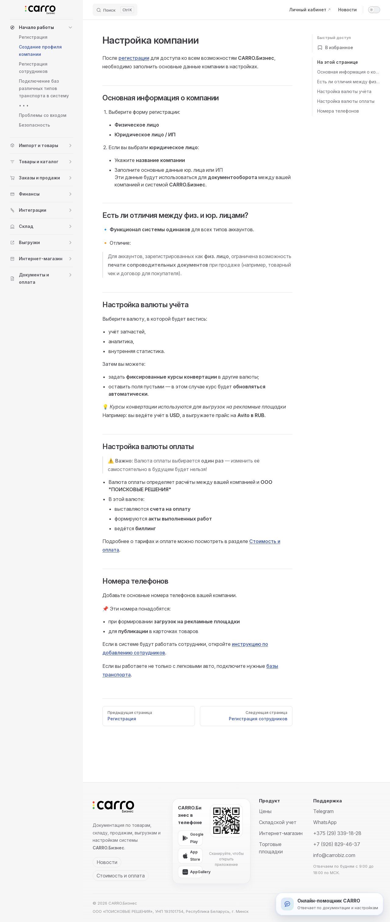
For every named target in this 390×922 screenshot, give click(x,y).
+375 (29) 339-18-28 (337, 833)
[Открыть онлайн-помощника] (329, 904)
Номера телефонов (338, 110)
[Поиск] (115, 10)
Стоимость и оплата (121, 876)
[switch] (374, 9)
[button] (41, 27)
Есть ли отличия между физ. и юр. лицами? (348, 81)
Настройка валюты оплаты (345, 101)
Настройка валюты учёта (344, 91)
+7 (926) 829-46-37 (336, 844)
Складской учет (277, 822)
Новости (107, 862)
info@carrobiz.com (334, 855)
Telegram (323, 811)
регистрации (134, 58)
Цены (265, 811)
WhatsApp (325, 822)
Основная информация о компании (348, 71)
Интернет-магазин (281, 833)
